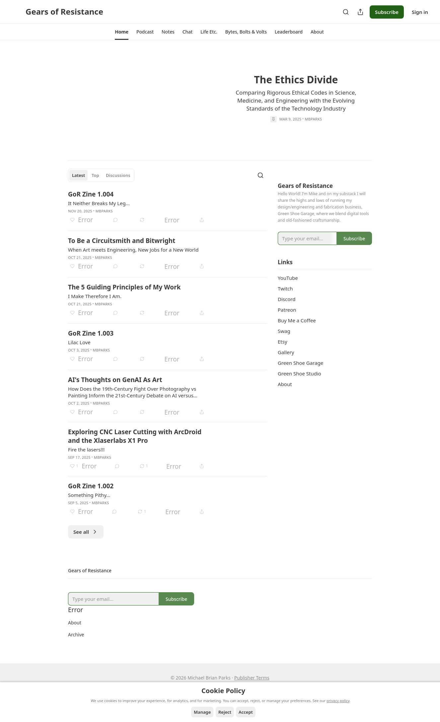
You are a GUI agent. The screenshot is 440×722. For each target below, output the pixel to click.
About (74, 622)
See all (85, 531)
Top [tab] (95, 175)
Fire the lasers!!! (86, 449)
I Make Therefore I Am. (94, 296)
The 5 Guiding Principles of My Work (124, 287)
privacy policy (338, 700)
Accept (246, 712)
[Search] (345, 12)
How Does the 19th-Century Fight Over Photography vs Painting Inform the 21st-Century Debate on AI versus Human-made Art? (132, 392)
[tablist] (101, 175)
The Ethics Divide (296, 79)
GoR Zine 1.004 (90, 194)
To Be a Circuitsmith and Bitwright (121, 240)
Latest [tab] (78, 175)
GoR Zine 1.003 (90, 333)
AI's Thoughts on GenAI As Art (115, 379)
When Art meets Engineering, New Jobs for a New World (133, 249)
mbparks (313, 118)
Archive (76, 634)
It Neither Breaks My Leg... (99, 203)
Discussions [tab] (118, 175)
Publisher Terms (251, 678)
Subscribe (387, 12)
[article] (220, 99)
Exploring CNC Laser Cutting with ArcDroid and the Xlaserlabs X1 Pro (134, 436)
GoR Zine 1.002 (90, 486)
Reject (224, 712)
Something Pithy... (89, 495)
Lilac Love (79, 342)
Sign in (420, 12)
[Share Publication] (360, 12)
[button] (121, 32)
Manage (202, 712)
